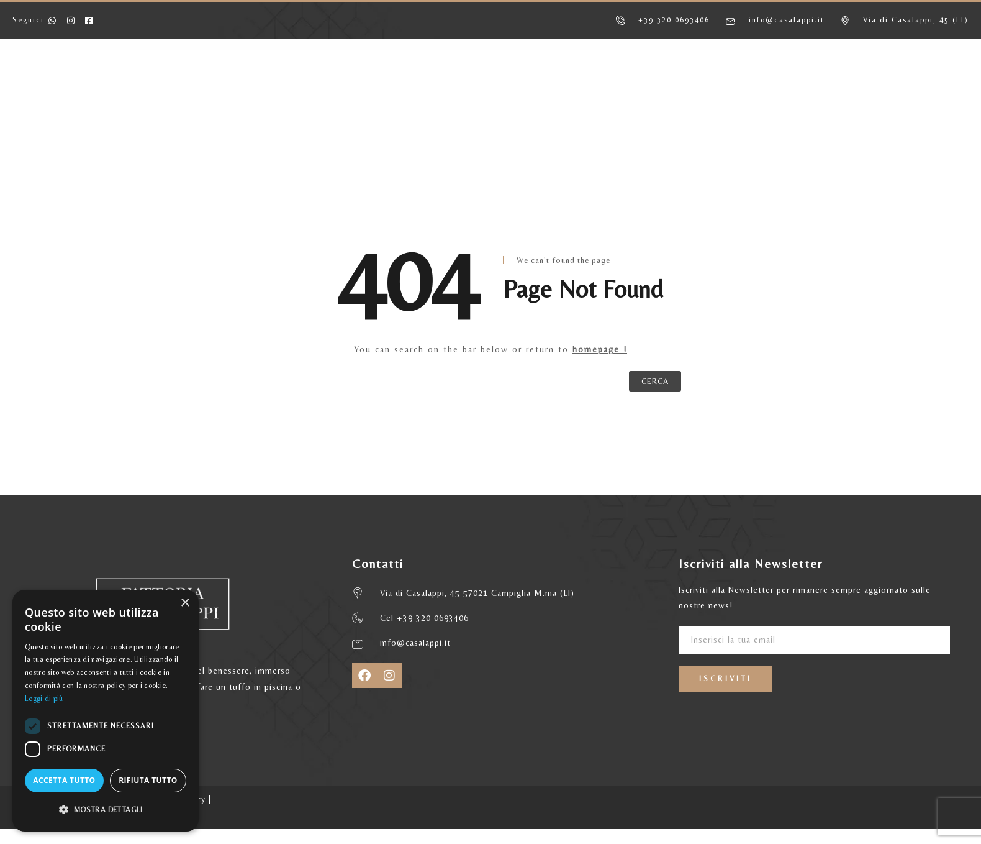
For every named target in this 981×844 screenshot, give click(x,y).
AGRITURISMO (241, 85)
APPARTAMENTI (342, 85)
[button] (105, 809)
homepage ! (599, 349)
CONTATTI (761, 85)
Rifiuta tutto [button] (148, 780)
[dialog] (105, 711)
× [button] (184, 603)
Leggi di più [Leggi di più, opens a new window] (44, 698)
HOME (163, 85)
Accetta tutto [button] (64, 780)
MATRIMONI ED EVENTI (651, 85)
